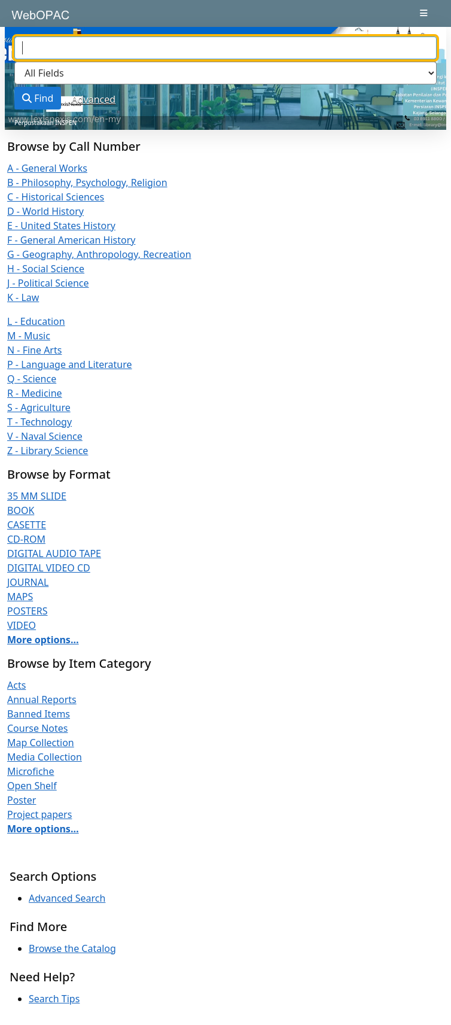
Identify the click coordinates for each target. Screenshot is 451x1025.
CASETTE (26, 524)
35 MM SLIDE (36, 496)
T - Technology (39, 421)
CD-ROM (26, 539)
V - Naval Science (45, 436)
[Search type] (225, 73)
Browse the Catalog (72, 948)
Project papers (39, 814)
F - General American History (71, 240)
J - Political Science (48, 283)
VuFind (30, 19)
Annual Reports (42, 699)
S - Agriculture (39, 407)
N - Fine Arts (34, 350)
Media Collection (44, 757)
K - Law (23, 297)
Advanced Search (67, 898)
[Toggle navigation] (423, 13)
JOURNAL (27, 582)
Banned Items (38, 713)
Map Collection (40, 742)
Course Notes (37, 728)
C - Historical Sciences (55, 196)
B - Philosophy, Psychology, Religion (87, 182)
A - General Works (47, 168)
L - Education (36, 321)
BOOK (20, 510)
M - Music (28, 335)
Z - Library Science (47, 450)
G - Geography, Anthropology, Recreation (99, 254)
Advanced (94, 99)
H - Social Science (45, 268)
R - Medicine (34, 393)
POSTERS (27, 611)
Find (37, 98)
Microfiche (30, 771)
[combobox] (225, 48)
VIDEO (21, 625)
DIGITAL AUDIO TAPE (54, 553)
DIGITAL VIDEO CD (48, 567)
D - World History (45, 211)
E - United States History (61, 225)
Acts (16, 685)
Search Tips (54, 998)
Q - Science (31, 378)
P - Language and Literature (69, 364)
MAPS (20, 596)
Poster (21, 800)
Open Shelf (32, 785)
